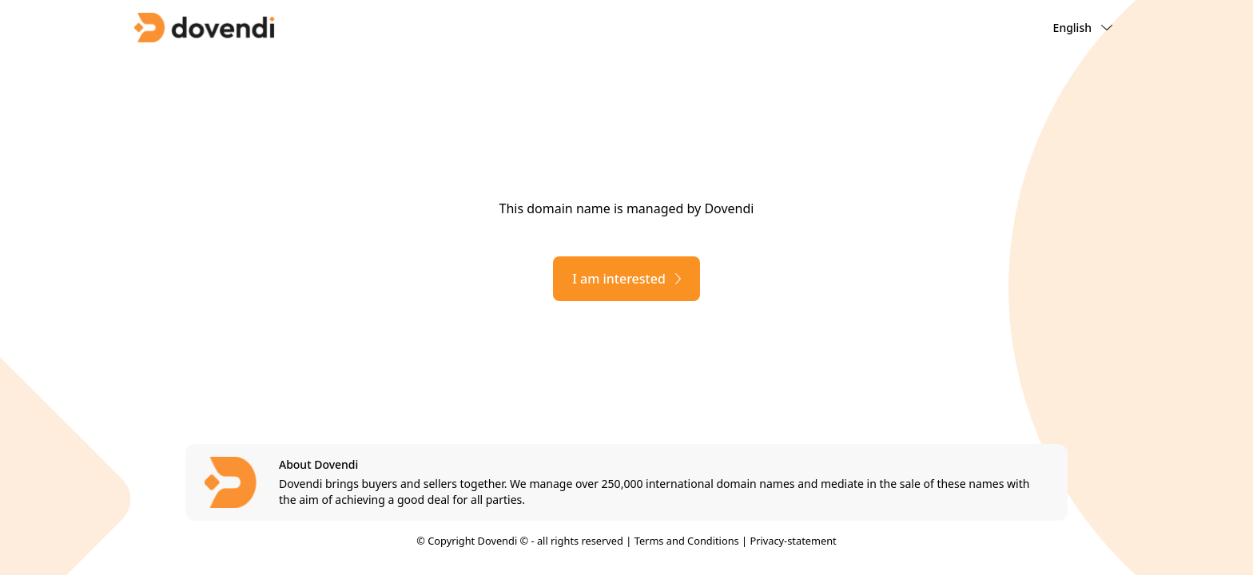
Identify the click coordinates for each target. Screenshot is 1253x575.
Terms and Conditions (686, 540)
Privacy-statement (793, 540)
